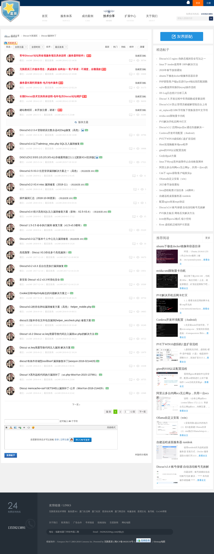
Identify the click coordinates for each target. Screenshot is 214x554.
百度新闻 (114, 522)
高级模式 (111, 427)
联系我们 (65, 522)
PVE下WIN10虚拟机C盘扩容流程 (177, 138)
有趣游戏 (131, 511)
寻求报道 (89, 522)
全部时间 (36, 47)
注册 (209, 3)
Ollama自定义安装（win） (173, 179)
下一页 (142, 411)
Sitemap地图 (159, 541)
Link (20, 427)
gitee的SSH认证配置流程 (172, 150)
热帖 (123, 47)
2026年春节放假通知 (170, 70)
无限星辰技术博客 (57, 511)
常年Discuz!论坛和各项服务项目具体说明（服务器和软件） (53, 55)
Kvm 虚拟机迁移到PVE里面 (174, 224)
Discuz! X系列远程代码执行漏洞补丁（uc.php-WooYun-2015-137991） (59, 374)
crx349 (59, 60)
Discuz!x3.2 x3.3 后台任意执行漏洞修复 (42, 266)
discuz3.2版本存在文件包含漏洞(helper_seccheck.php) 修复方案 (55, 320)
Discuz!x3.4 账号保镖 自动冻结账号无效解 (182, 207)
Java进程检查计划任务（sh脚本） (177, 190)
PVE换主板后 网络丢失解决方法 (177, 213)
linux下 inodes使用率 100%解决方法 (178, 64)
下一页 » (76, 404)
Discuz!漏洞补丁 (48, 36)
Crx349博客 (161, 511)
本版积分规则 (141, 454)
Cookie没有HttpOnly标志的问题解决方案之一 (45, 293)
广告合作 (77, 522)
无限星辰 (108, 541)
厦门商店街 (120, 511)
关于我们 (151, 15)
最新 (107, 47)
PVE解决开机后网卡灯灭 (172, 121)
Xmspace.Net (63, 541)
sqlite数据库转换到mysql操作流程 (177, 87)
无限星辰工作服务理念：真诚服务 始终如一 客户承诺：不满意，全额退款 (60, 69)
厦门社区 (96, 511)
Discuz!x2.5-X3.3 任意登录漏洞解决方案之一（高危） (49, 170)
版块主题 (83, 122)
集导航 (151, 511)
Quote (24, 427)
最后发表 (59, 47)
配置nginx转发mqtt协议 (172, 201)
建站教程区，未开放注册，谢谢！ (38, 110)
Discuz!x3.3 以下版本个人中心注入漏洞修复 (44, 238)
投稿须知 (102, 522)
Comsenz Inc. (87, 541)
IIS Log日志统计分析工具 (173, 93)
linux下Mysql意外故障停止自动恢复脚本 (181, 161)
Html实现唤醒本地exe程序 (173, 144)
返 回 (108, 411)
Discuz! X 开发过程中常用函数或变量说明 (182, 98)
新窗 (142, 47)
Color (11, 427)
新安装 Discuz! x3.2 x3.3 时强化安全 (40, 279)
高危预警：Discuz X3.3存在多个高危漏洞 (42, 252)
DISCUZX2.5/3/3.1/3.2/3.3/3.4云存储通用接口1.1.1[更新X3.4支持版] (57, 157)
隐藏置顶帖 (140, 56)
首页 (44, 15)
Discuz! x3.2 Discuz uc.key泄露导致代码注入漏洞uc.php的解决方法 (57, 334)
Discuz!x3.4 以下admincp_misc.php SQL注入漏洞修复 (50, 143)
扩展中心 (130, 15)
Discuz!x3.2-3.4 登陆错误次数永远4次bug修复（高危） (50, 130)
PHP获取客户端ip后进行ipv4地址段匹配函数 (183, 81)
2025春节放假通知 (169, 184)
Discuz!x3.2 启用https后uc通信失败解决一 (181, 127)
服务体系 (66, 15)
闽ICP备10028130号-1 (124, 541)
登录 (198, 3)
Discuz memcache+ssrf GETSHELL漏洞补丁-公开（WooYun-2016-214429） (62, 388)
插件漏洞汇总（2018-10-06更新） (38, 198)
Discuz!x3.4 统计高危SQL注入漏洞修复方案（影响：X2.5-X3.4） (56, 211)
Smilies (33, 427)
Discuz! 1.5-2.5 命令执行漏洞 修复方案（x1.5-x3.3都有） (51, 225)
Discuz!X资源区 (30, 36)
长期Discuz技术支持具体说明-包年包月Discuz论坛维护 (50, 96)
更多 (207, 238)
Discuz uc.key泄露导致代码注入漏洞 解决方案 (45, 347)
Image (15, 427)
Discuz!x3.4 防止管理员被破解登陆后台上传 (183, 104)
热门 (115, 47)
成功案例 (87, 15)
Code (28, 427)
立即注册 (64, 439)
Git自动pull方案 (167, 156)
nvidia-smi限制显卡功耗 (172, 116)
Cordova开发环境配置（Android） (177, 133)
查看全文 (184, 288)
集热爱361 (73, 511)
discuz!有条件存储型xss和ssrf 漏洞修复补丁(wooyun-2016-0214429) (58, 361)
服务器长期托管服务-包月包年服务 (39, 82)
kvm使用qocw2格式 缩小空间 (175, 219)
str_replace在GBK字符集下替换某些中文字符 (183, 110)
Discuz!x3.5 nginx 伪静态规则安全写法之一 (182, 58)
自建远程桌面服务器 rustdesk (175, 196)
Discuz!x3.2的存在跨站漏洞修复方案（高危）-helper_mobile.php (55, 306)
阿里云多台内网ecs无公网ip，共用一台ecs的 (183, 167)
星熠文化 (141, 511)
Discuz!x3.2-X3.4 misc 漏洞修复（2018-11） (44, 184)
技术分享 (109, 15)
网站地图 (126, 522)
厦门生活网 (84, 511)
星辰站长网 (107, 511)
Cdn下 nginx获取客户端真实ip (175, 173)
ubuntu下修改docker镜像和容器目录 (178, 76)
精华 (131, 47)
